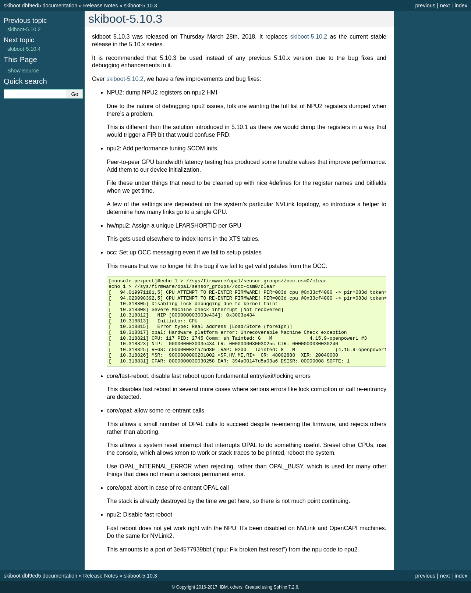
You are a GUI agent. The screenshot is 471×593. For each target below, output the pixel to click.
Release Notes (100, 5)
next (445, 5)
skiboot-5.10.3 (140, 5)
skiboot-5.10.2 (23, 29)
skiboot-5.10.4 (23, 49)
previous (425, 5)
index (461, 5)
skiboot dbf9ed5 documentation (40, 5)
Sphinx (280, 587)
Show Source (23, 71)
